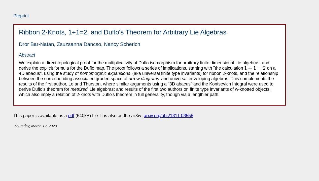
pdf (71, 115)
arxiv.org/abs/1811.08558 (168, 115)
